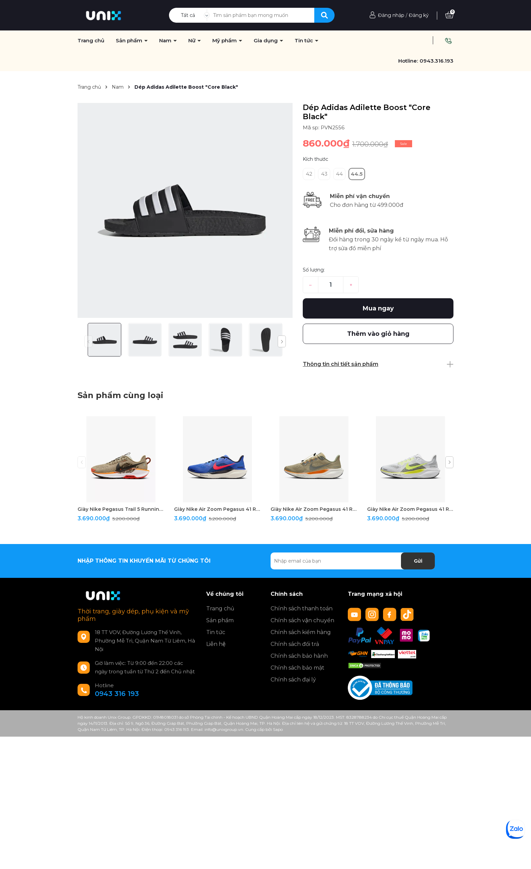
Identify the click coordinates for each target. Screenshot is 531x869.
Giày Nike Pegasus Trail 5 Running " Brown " (121, 509)
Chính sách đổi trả (295, 644)
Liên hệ (216, 644)
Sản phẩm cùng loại (120, 395)
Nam (166, 41)
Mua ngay (378, 308)
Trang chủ (220, 608)
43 (324, 174)
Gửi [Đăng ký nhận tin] (418, 561)
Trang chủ (91, 41)
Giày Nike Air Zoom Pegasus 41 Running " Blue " (217, 509)
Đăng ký (419, 15)
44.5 (357, 174)
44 (339, 174)
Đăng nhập (391, 15)
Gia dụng (266, 41)
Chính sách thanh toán (302, 608)
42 (309, 174)
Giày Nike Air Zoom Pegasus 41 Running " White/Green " (410, 509)
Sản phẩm (130, 41)
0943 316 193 (117, 694)
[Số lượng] (330, 284)
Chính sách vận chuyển (302, 620)
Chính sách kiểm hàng (301, 632)
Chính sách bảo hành (299, 656)
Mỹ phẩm (225, 41)
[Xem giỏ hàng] (449, 15)
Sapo (278, 729)
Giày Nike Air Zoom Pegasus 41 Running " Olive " (314, 509)
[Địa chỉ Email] (353, 560)
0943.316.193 (436, 61)
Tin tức (215, 632)
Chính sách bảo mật (297, 668)
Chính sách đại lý (293, 679)
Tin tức (304, 41)
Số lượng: (314, 270)
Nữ (192, 41)
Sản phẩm (220, 620)
